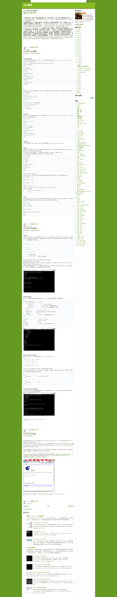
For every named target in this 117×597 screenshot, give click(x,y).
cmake (78, 137)
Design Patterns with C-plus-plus (84, 145)
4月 (79, 82)
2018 (78, 41)
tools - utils (79, 227)
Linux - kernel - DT (81, 171)
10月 (79, 62)
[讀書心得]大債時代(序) (29, 13)
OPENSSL (79, 194)
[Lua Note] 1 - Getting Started (31, 230)
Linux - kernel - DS (81, 169)
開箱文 (78, 115)
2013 (78, 52)
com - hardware (80, 138)
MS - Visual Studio (81, 183)
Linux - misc (79, 174)
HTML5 (78, 157)
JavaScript (79, 162)
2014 (78, 50)
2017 (78, 43)
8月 (79, 74)
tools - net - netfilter (81, 223)
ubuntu (78, 235)
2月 (79, 86)
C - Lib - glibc (79, 132)
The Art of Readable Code (83, 205)
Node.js (78, 186)
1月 (79, 88)
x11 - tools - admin (81, 240)
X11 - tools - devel (81, 242)
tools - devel (80, 208)
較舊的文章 (71, 506)
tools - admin (80, 206)
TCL (78, 203)
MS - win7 (79, 184)
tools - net (79, 221)
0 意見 (36, 47)
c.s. (85, 13)
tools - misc (79, 220)
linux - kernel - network (82, 172)
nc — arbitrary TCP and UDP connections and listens (38, 572)
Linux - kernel (80, 167)
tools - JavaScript (81, 215)
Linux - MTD (79, 176)
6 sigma (79, 104)
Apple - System (80, 120)
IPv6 (78, 160)
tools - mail (79, 216)
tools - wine (79, 232)
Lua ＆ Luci (29, 226)
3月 (79, 84)
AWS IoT (79, 125)
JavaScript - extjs (80, 164)
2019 (78, 39)
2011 (78, 56)
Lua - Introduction (28, 436)
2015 (78, 48)
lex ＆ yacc (79, 166)
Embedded (79, 149)
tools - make (80, 218)
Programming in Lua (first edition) (63, 454)
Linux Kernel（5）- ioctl (38, 531)
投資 (78, 108)
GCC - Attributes (80, 154)
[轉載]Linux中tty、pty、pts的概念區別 (35, 516)
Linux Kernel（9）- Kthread (39, 556)
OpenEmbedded (80, 189)
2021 (78, 35)
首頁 (48, 506)
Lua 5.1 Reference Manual (63, 455)
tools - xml (79, 233)
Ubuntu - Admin (80, 237)
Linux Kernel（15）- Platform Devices (41, 579)
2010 (78, 90)
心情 (78, 106)
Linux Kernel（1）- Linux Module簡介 (41, 564)
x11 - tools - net (80, 245)
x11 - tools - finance (81, 244)
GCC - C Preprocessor (82, 155)
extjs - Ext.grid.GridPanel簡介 (39, 587)
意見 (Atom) (29, 509)
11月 (79, 60)
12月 (79, 58)
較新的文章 (26, 506)
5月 (79, 80)
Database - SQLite (81, 142)
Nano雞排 (28, 5)
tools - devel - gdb (81, 210)
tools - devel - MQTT (81, 211)
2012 (78, 54)
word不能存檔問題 (30, 547)
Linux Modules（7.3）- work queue (41, 522)
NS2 (78, 188)
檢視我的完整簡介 (79, 24)
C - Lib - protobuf (80, 133)
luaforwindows (46, 494)
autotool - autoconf (81, 123)
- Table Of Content (81, 103)
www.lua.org (26, 454)
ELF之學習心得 (80, 147)
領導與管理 (79, 116)
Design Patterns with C (82, 144)
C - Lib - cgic (79, 130)
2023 (78, 31)
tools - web (79, 230)
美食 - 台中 (79, 110)
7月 (79, 76)
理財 (28, 49)
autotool (79, 121)
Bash (78, 127)
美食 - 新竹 (79, 111)
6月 (79, 78)
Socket (78, 199)
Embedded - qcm (81, 150)
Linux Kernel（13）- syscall (39, 539)
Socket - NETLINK (80, 201)
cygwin (78, 140)
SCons (78, 198)
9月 (79, 64)
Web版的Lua (32, 457)
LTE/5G (78, 177)
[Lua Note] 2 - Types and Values (31, 53)
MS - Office (79, 181)
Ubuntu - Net (80, 238)
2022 (78, 33)
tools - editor (80, 213)
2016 (78, 46)
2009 (78, 92)
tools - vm (79, 228)
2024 (78, 29)
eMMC (78, 152)
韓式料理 (79, 118)
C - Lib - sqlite (80, 135)
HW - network (80, 159)
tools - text (79, 225)
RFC (78, 196)
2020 (78, 37)
